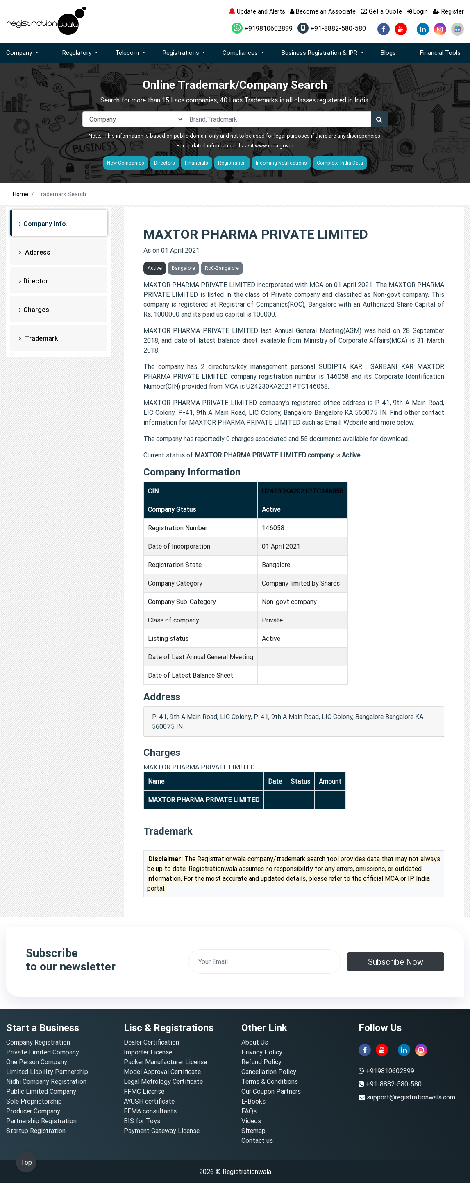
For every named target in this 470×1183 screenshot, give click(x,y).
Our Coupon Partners (271, 1091)
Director (35, 281)
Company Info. (45, 223)
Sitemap (253, 1130)
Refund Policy (261, 1062)
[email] (264, 961)
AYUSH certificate (149, 1101)
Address (36, 252)
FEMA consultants (150, 1111)
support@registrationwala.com (411, 1097)
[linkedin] (423, 29)
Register (448, 11)
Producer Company (33, 1111)
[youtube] (401, 29)
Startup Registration (36, 1130)
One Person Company (36, 1062)
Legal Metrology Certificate (163, 1081)
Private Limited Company (42, 1052)
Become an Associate (323, 11)
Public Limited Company (41, 1091)
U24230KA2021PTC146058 (302, 491)
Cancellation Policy (268, 1072)
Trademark (40, 338)
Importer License (148, 1052)
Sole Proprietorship (34, 1101)
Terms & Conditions (269, 1081)
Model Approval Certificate (162, 1072)
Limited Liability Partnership (47, 1072)
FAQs (249, 1111)
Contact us (257, 1140)
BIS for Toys (142, 1121)
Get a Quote (381, 11)
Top (26, 1162)
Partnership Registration (41, 1121)
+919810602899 (262, 28)
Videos (251, 1121)
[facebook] (383, 29)
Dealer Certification (151, 1042)
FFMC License (144, 1091)
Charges (36, 309)
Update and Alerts (257, 11)
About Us (254, 1042)
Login (417, 11)
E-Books (253, 1101)
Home (20, 194)
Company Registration (38, 1042)
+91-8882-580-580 (331, 28)
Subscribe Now (395, 962)
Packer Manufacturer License (165, 1062)
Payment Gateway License (162, 1130)
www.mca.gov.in (274, 145)
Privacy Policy (261, 1052)
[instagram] (440, 29)
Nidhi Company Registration (46, 1081)
